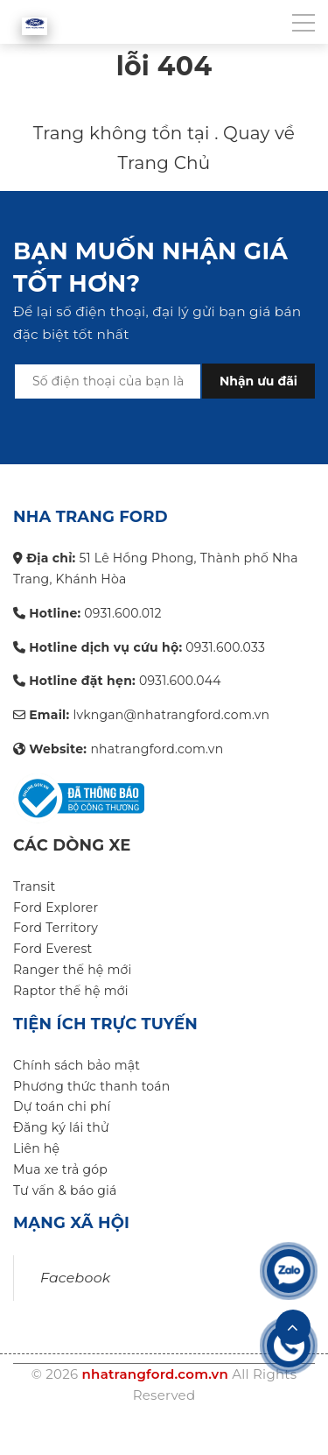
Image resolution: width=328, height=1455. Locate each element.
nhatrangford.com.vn (155, 1374)
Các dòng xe (72, 845)
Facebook (75, 1277)
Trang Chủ (163, 162)
